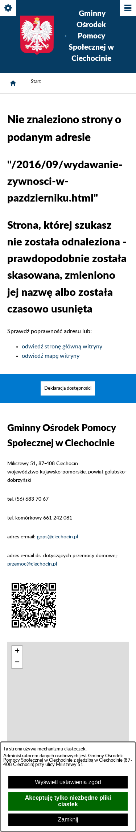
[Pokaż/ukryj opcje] (8, 8)
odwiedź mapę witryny (50, 356)
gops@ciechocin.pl (57, 536)
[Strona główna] (13, 83)
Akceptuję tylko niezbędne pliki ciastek (68, 801)
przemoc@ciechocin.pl (32, 564)
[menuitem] (68, 388)
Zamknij (68, 819)
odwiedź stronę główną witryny (62, 346)
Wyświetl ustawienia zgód (68, 782)
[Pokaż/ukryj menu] (127, 8)
